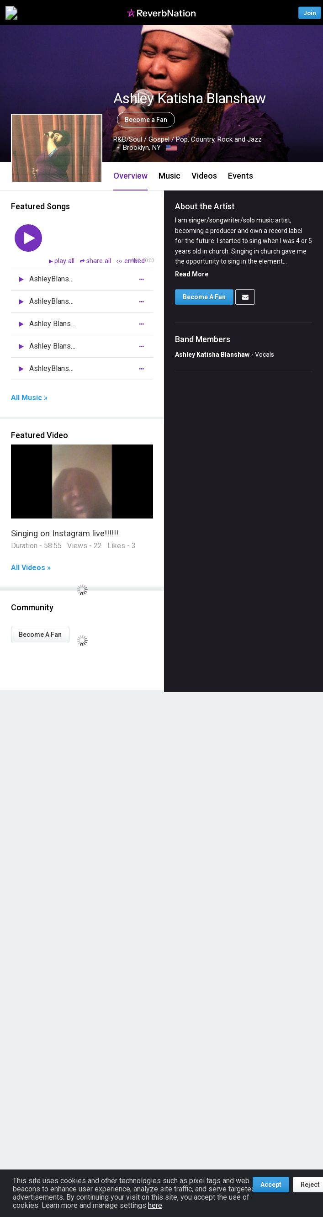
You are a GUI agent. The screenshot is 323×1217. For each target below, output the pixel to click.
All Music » (29, 398)
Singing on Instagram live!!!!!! (64, 533)
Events (240, 175)
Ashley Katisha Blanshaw (212, 354)
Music (169, 175)
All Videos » (31, 568)
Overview (130, 175)
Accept (270, 1184)
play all (65, 261)
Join (309, 12)
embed (130, 261)
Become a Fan (146, 119)
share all (96, 261)
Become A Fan (40, 634)
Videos (204, 175)
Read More (191, 274)
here (155, 1205)
